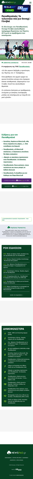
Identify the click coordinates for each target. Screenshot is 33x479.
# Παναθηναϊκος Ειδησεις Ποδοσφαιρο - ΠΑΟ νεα (15, 219)
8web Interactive (20, 475)
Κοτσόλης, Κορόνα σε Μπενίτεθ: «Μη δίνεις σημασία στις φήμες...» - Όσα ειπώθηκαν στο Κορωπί (16, 143)
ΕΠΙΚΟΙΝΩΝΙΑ (8, 457)
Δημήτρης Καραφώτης (18, 227)
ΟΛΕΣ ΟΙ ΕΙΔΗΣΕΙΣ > (16, 295)
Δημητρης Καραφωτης (10, 62)
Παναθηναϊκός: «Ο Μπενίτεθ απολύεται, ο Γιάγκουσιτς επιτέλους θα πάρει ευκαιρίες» (16, 151)
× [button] (29, 5)
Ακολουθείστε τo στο (16, 186)
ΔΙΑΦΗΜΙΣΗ (25, 457)
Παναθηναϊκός (24, 66)
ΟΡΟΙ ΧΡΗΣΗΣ (20, 460)
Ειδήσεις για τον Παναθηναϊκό (10, 136)
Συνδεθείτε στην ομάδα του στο (16, 180)
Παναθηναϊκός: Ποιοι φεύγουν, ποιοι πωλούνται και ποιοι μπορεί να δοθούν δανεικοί (16, 167)
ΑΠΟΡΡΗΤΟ (12, 460)
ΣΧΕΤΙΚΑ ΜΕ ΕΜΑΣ (17, 457)
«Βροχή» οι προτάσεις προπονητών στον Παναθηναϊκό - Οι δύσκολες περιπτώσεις (16, 159)
